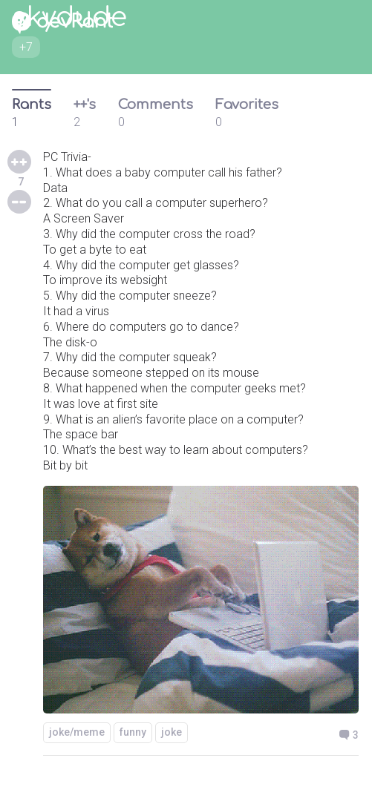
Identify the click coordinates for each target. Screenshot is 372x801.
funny (133, 732)
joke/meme (77, 732)
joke (171, 732)
